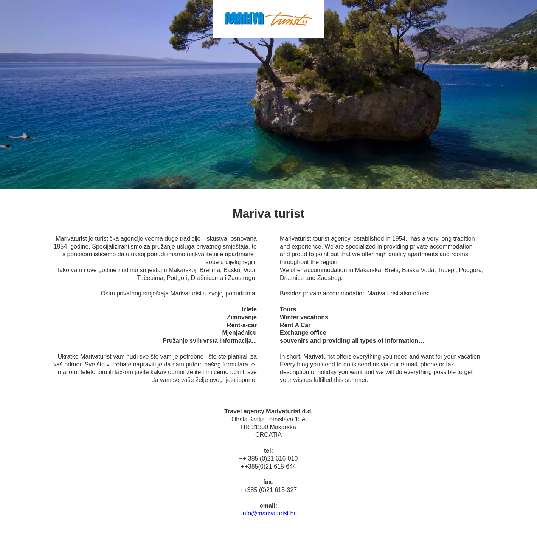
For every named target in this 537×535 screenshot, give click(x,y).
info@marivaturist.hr (268, 513)
